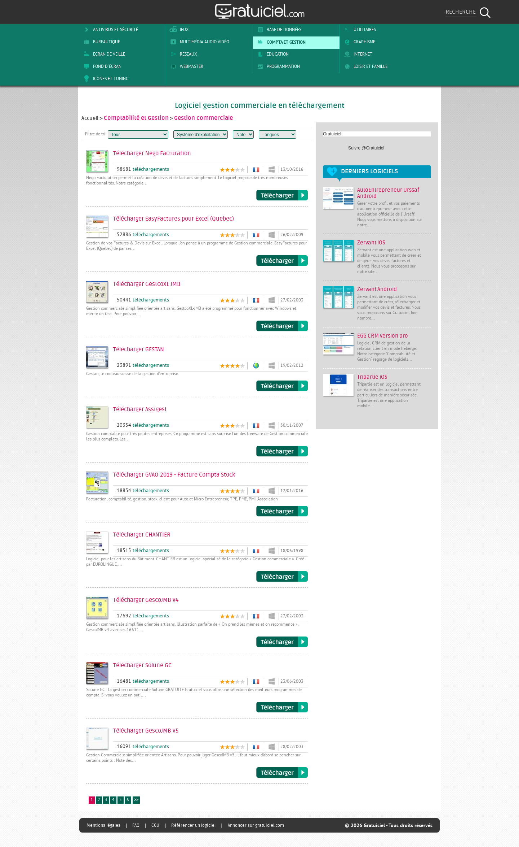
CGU (155, 825)
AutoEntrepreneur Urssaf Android (388, 193)
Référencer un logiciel (193, 825)
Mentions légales (103, 825)
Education (272, 54)
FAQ (135, 825)
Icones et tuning (104, 78)
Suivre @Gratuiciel (366, 148)
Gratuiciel (332, 133)
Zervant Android (377, 289)
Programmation (277, 66)
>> (136, 800)
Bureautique (100, 41)
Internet (357, 54)
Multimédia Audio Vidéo (198, 41)
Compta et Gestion (280, 41)
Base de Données (278, 29)
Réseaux (182, 54)
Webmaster (185, 66)
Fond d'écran (101, 66)
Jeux (178, 29)
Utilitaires (359, 29)
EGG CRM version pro (382, 336)
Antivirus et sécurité (109, 29)
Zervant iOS (371, 243)
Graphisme (358, 41)
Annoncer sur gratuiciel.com (256, 825)
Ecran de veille (103, 54)
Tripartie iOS (372, 377)
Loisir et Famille (364, 66)
